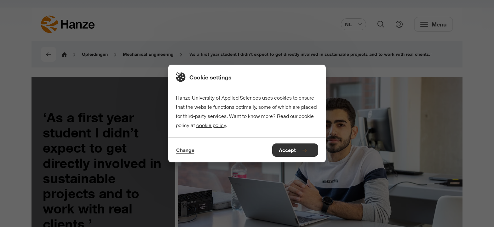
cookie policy (211, 125)
